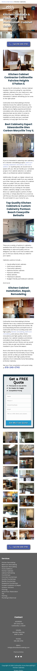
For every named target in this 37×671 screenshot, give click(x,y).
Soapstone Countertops (10, 584)
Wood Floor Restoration (10, 593)
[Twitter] (18, 658)
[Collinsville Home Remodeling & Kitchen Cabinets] (8, 8)
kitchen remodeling (17, 332)
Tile (3, 595)
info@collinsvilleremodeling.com (18, 648)
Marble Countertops (8, 582)
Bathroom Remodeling (9, 566)
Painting (4, 597)
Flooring (4, 590)
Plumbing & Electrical (9, 599)
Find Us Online (18, 653)
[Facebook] (16, 658)
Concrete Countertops (9, 578)
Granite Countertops (9, 580)
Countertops (6, 576)
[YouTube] (21, 658)
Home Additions (7, 570)
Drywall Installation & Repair (11, 586)
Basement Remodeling (9, 568)
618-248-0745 (12, 367)
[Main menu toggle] (33, 8)
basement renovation (16, 164)
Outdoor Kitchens (8, 588)
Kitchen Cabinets (7, 572)
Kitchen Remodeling (8, 563)
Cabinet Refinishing (8, 574)
